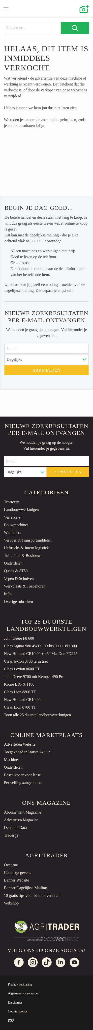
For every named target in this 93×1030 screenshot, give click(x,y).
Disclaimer (15, 1002)
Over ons (11, 865)
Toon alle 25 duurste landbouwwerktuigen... (39, 715)
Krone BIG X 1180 (19, 684)
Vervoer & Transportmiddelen (28, 540)
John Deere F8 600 (19, 638)
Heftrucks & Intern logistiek (26, 548)
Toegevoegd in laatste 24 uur (27, 752)
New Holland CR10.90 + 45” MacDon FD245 (40, 654)
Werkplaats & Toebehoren (24, 586)
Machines (11, 759)
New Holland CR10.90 (22, 699)
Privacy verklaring (20, 984)
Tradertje (11, 835)
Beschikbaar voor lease (22, 775)
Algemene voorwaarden (23, 993)
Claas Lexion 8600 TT (22, 669)
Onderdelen (13, 563)
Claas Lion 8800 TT (20, 692)
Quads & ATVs (16, 571)
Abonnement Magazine (22, 812)
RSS (11, 1020)
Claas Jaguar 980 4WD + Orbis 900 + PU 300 (40, 646)
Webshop (11, 903)
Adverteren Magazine (21, 820)
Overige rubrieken (18, 601)
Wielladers (12, 532)
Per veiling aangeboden (22, 782)
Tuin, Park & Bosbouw (22, 555)
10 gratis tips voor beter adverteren (31, 895)
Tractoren (11, 502)
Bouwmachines (16, 525)
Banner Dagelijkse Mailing (25, 888)
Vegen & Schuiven (19, 578)
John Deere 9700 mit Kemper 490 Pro (34, 676)
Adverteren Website (19, 744)
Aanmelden (46, 370)
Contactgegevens (17, 872)
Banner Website (16, 880)
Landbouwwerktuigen (21, 509)
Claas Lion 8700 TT (20, 707)
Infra (8, 594)
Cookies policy (18, 1011)
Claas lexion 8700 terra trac (26, 661)
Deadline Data (15, 827)
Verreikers (12, 517)
